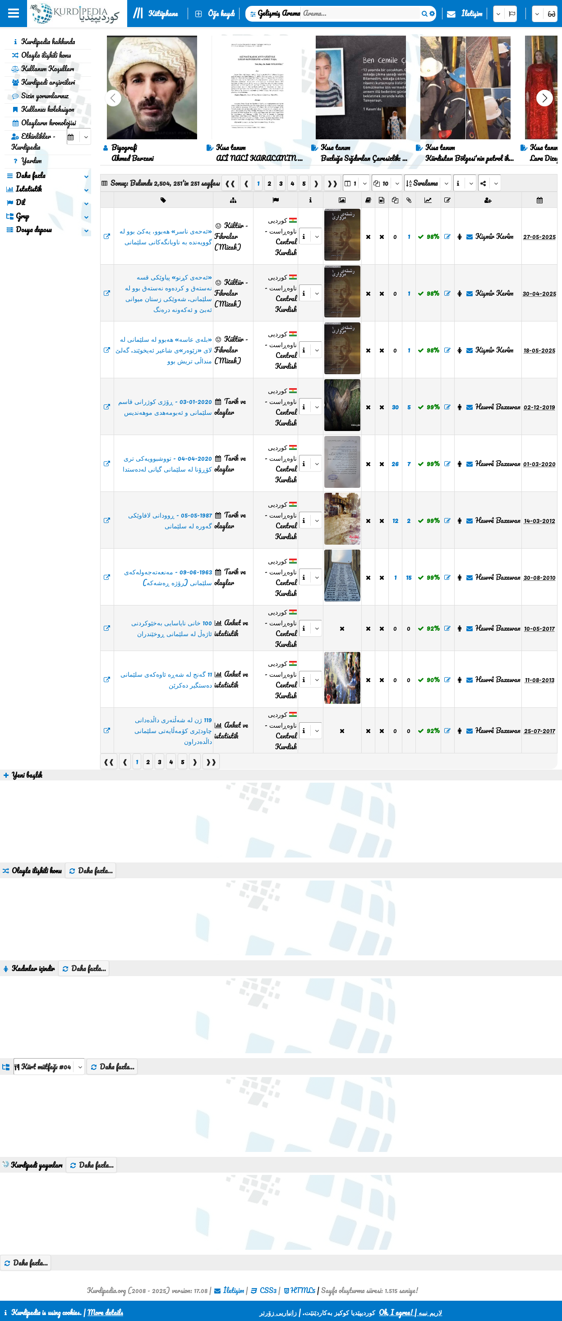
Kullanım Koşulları (42, 68)
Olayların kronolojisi (43, 122)
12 (395, 520)
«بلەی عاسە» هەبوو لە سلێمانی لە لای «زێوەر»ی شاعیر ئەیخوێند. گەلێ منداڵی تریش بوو (163, 350)
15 (408, 577)
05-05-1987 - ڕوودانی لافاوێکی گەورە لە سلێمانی (170, 520)
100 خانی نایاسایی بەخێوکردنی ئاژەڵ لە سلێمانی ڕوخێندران (171, 628)
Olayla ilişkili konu (41, 55)
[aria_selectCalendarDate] (79, 136)
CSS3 (268, 1290)
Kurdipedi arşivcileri (43, 82)
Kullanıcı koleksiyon (42, 109)
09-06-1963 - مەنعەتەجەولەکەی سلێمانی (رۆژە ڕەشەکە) (168, 577)
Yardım (26, 160)
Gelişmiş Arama (279, 13)
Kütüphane (163, 13)
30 (395, 406)
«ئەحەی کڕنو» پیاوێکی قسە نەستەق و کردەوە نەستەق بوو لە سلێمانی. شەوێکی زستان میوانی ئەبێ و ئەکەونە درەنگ (168, 293)
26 (395, 463)
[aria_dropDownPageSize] (387, 183)
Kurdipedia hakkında (43, 41)
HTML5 (302, 1290)
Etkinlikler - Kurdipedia (33, 141)
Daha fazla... (90, 870)
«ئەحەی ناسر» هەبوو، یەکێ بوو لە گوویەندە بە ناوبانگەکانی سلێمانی (166, 236)
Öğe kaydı (221, 13)
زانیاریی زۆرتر (278, 1312)
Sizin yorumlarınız (40, 95)
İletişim (471, 13)
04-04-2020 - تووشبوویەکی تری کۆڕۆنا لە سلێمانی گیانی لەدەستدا (167, 463)
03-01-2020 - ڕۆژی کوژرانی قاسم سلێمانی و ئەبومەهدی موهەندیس (165, 406)
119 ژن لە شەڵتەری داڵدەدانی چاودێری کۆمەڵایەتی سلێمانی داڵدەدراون (173, 730)
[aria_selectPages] (356, 183)
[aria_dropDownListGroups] (49, 1066)
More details (105, 1312)
